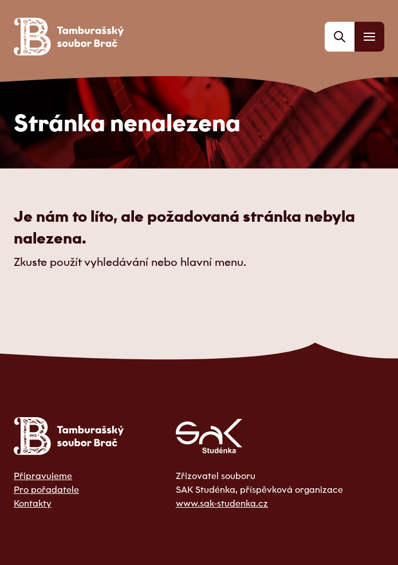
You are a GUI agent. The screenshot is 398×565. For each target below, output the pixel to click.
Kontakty (33, 503)
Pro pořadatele (46, 489)
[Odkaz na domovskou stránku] (69, 37)
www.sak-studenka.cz (222, 503)
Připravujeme (43, 475)
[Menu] (369, 37)
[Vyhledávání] (339, 37)
